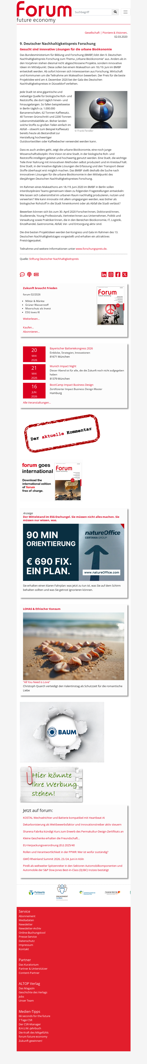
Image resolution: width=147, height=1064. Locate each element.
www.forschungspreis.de (91, 249)
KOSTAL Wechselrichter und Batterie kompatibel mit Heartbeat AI (64, 818)
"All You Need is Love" (36, 682)
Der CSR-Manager (30, 1024)
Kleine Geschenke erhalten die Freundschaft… (51, 838)
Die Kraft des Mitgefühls (34, 1032)
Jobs (21, 996)
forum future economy (33, 1036)
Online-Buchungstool (32, 932)
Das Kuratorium (29, 964)
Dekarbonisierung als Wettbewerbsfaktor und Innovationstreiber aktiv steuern (72, 824)
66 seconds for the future (34, 1016)
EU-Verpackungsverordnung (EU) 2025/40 (49, 845)
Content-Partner (29, 973)
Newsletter (25, 924)
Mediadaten (26, 920)
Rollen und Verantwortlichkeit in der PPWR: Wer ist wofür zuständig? (65, 852)
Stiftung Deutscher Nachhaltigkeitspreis (54, 259)
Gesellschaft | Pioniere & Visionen (106, 32)
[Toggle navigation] (126, 11)
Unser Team (26, 1000)
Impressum (26, 945)
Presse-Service (28, 937)
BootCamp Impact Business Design (71, 385)
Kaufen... (28, 327)
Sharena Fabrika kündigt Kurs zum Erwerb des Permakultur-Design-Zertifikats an (73, 831)
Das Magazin (27, 988)
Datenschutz (27, 941)
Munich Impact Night (63, 366)
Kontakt (24, 949)
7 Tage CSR (25, 1020)
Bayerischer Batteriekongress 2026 (71, 348)
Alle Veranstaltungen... (37, 402)
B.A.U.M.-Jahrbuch (30, 1028)
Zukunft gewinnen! (30, 1041)
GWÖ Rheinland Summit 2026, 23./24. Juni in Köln (53, 859)
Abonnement (27, 916)
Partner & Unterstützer (33, 968)
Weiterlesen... (31, 319)
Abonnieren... (31, 332)
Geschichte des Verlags (33, 992)
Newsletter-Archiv (30, 928)
